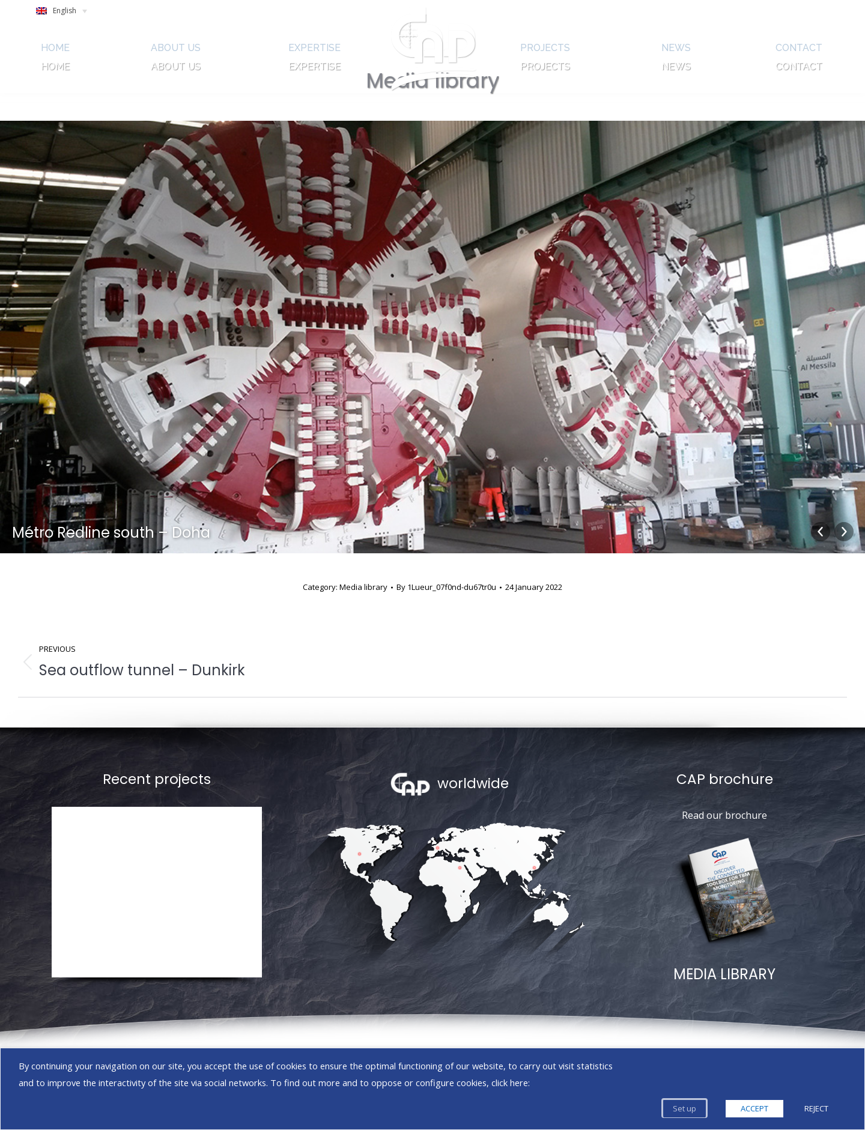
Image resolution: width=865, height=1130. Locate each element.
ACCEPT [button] (754, 1108)
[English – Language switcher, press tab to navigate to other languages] (67, 14)
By (446, 587)
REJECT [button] (816, 1108)
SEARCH (757, 13)
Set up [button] (684, 1108)
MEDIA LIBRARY (724, 974)
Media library (363, 587)
